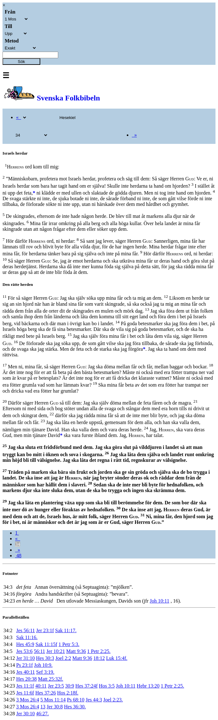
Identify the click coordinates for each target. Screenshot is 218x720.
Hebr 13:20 (148, 686)
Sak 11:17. (65, 630)
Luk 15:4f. (116, 658)
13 (42, 706)
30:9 (69, 686)
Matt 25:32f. (50, 679)
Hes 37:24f (86, 686)
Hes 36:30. (75, 706)
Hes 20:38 (26, 679)
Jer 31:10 (25, 658)
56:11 (39, 651)
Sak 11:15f (46, 644)
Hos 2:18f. (68, 692)
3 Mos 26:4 (27, 699)
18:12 (99, 658)
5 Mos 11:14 (52, 699)
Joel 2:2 (63, 658)
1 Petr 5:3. (69, 644)
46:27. (42, 713)
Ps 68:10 (76, 699)
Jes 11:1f (25, 686)
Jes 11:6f (25, 692)
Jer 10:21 (55, 651)
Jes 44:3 (94, 699)
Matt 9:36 (76, 651)
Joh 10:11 (159, 601)
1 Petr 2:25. (98, 651)
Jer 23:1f (45, 630)
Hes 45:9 (25, 644)
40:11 (41, 686)
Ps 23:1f (24, 665)
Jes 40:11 (25, 672)
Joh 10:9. (43, 665)
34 (17, 544)
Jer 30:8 (55, 706)
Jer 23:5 (56, 686)
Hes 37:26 (45, 692)
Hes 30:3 (45, 658)
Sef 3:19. (45, 672)
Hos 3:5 (107, 686)
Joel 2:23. (113, 699)
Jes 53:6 (24, 651)
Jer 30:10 (25, 713)
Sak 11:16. (26, 637)
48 (18, 555)
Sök (21, 61)
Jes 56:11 (25, 630)
